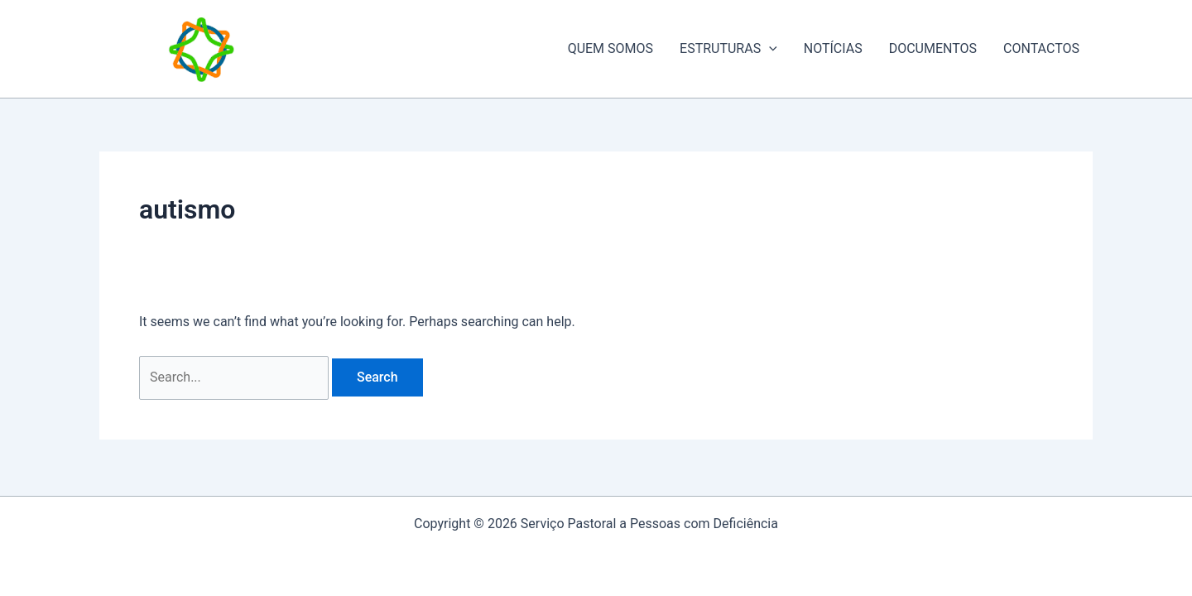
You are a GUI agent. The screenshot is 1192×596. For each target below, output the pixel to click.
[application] (769, 49)
